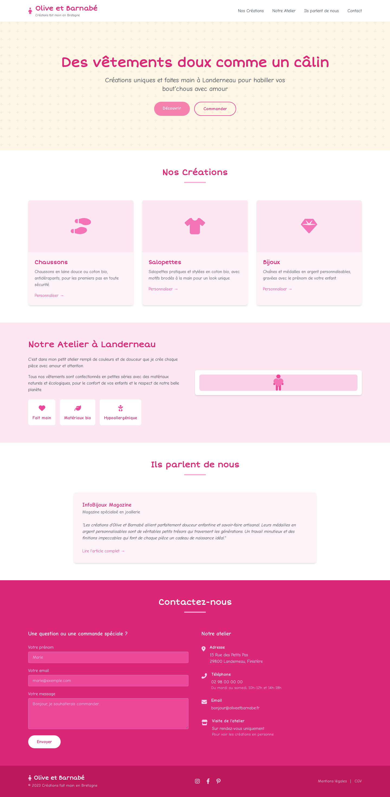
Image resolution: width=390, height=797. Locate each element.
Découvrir (172, 108)
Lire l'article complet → (103, 551)
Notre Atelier (283, 10)
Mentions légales (332, 781)
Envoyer (44, 741)
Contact (354, 10)
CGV (358, 781)
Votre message (41, 693)
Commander (215, 108)
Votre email (38, 670)
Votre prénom (41, 647)
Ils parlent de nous (321, 10)
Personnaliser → (49, 295)
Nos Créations (251, 10)
